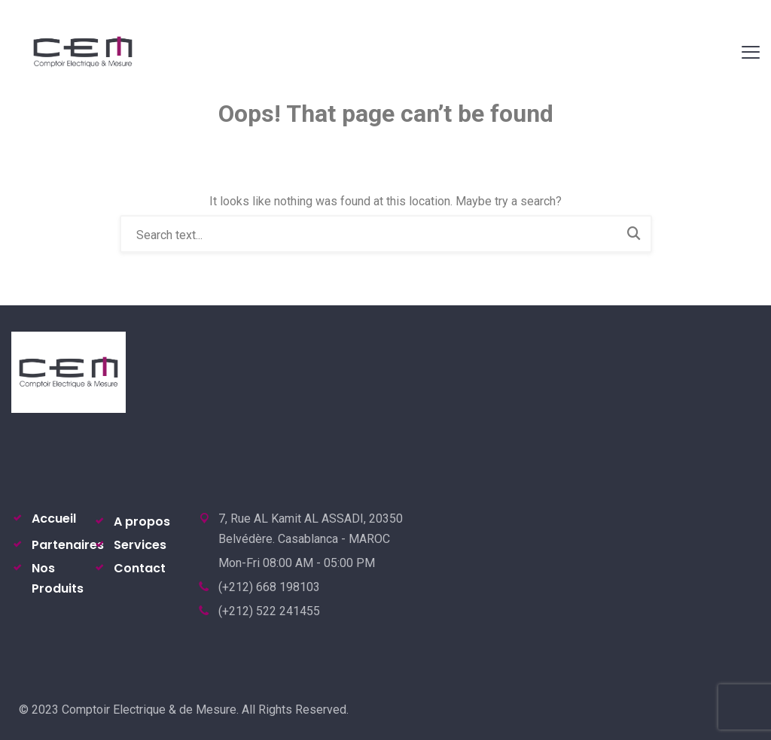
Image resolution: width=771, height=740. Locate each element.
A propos (142, 521)
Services (140, 544)
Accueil (54, 518)
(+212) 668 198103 (269, 587)
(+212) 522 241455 (269, 611)
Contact (140, 568)
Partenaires (68, 544)
